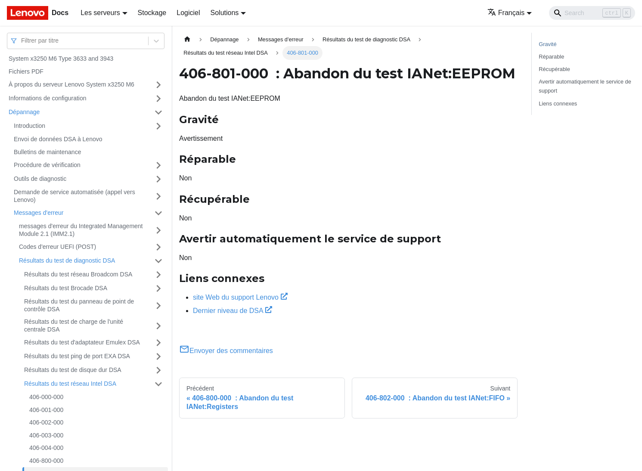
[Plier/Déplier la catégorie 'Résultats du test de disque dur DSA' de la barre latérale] (158, 370)
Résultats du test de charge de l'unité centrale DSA (73, 325)
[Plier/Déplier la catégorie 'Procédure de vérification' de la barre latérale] (158, 165)
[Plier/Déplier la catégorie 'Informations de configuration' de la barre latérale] (158, 98)
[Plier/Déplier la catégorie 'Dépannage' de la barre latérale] (158, 112)
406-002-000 (46, 422)
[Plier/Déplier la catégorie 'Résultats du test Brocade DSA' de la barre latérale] (158, 288)
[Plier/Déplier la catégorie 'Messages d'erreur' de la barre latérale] (158, 213)
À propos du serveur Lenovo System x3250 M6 (71, 84)
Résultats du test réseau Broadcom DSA (78, 274)
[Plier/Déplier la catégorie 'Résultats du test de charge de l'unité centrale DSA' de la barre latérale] (158, 326)
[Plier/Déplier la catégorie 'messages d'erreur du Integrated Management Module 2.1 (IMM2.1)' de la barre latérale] (158, 230)
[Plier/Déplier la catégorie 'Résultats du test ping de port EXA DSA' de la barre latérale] (158, 356)
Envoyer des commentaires (226, 350)
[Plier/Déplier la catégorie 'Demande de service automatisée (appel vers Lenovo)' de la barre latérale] (158, 196)
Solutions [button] (225, 12)
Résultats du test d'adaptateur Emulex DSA (82, 342)
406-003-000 (46, 435)
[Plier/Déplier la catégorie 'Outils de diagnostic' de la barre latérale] (158, 179)
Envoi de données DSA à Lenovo (58, 139)
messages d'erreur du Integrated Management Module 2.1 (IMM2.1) (81, 230)
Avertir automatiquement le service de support (585, 86)
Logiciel (188, 12)
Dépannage (24, 111)
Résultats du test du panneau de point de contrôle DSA (79, 305)
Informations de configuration (48, 98)
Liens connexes (558, 103)
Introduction (29, 125)
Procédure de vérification (47, 164)
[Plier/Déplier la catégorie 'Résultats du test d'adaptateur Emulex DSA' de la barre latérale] (158, 343)
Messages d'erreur (39, 212)
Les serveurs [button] (100, 12)
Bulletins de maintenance (47, 152)
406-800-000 (46, 460)
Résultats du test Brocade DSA (65, 288)
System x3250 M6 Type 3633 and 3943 (61, 58)
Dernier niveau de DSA (232, 310)
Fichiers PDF (26, 71)
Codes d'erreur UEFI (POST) (57, 246)
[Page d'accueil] (187, 39)
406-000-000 (46, 397)
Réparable (551, 56)
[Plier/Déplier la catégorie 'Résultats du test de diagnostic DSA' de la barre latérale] (158, 261)
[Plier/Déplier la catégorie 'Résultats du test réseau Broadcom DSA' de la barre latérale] (158, 275)
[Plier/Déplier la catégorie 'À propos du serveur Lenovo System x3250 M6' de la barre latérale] (158, 85)
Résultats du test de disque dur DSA (72, 369)
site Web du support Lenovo (240, 297)
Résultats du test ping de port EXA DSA (77, 356)
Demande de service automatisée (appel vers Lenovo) (74, 196)
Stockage (152, 12)
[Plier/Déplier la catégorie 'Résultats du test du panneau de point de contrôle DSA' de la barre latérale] (158, 305)
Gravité (547, 44)
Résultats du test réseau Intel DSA (70, 383)
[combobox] (22, 41)
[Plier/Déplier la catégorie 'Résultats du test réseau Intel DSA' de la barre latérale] (158, 384)
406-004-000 (46, 447)
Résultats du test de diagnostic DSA (67, 260)
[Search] (592, 13)
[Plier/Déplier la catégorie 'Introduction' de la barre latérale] (158, 126)
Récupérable (554, 69)
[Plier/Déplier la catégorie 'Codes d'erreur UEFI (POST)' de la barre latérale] (158, 247)
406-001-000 (46, 409)
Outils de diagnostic (40, 178)
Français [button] (505, 12)
